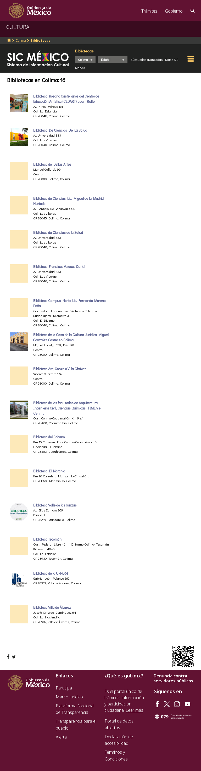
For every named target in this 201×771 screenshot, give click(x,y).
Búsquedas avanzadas (147, 59)
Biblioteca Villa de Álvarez (52, 607)
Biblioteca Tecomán (47, 539)
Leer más (134, 710)
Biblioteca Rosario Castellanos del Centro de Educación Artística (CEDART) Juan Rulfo (66, 99)
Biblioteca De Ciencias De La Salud (60, 130)
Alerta (61, 737)
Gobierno (174, 11)
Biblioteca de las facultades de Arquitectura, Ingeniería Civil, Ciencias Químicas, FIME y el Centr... (67, 408)
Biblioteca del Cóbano (49, 437)
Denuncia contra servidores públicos (173, 678)
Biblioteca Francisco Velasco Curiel (59, 266)
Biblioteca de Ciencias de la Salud (58, 232)
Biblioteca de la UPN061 (50, 573)
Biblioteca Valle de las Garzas (55, 505)
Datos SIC (171, 59)
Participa (64, 688)
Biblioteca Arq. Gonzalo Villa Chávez (59, 368)
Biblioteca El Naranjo (49, 471)
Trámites (149, 11)
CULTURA (17, 26)
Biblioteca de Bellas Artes (52, 164)
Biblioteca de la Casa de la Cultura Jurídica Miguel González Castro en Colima (71, 337)
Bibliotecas (40, 40)
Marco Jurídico (69, 697)
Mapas (80, 68)
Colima (20, 40)
